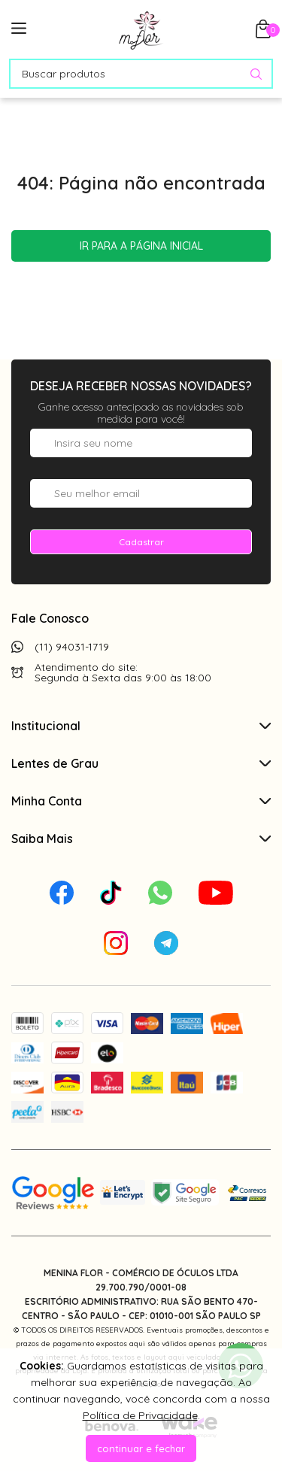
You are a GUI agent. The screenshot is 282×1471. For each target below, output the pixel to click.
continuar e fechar (141, 1448)
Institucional (141, 725)
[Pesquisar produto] (256, 74)
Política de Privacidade (140, 1415)
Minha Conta (141, 800)
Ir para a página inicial (141, 246)
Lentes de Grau (141, 763)
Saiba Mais (141, 838)
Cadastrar (141, 541)
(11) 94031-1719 (72, 646)
